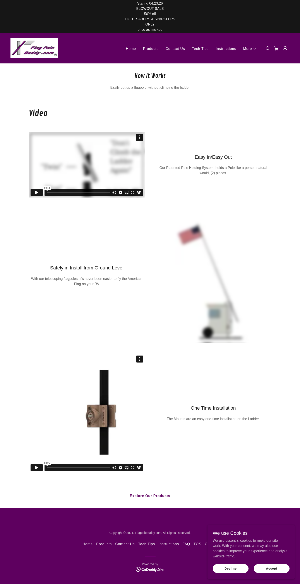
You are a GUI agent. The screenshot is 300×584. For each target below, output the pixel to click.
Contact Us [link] (175, 49)
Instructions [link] (226, 49)
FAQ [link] (186, 544)
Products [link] (150, 49)
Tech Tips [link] (200, 49)
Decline (231, 568)
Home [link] (131, 49)
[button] (250, 48)
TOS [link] (197, 544)
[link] (34, 48)
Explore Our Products (150, 496)
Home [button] (87, 544)
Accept (271, 568)
